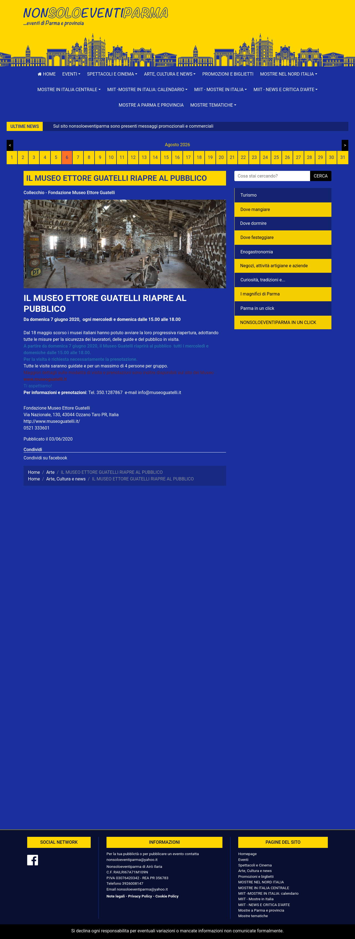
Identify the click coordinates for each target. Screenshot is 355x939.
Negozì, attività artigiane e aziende (274, 265)
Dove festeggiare (257, 237)
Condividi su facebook (45, 458)
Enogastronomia (256, 251)
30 (331, 157)
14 (155, 157)
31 (342, 157)
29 (320, 157)
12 (133, 157)
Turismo (248, 195)
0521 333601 (37, 428)
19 (210, 157)
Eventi (243, 859)
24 (265, 157)
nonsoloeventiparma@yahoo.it (132, 859)
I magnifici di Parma (260, 294)
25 (276, 157)
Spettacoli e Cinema (255, 865)
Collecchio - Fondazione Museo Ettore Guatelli (69, 192)
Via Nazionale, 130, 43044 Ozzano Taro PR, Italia (71, 414)
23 (254, 157)
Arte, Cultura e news (255, 870)
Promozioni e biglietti (227, 74)
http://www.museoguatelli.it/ (52, 421)
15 (166, 157)
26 (287, 157)
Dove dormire (253, 223)
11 (122, 157)
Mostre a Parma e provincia (151, 105)
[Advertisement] (256, 22)
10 (110, 157)
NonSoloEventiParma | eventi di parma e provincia (98, 15)
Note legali (115, 896)
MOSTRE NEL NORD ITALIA (261, 882)
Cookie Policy (166, 896)
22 (243, 157)
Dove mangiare (255, 209)
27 (298, 157)
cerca (321, 176)
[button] (71, 74)
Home (46, 74)
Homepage (247, 853)
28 (309, 157)
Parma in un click (257, 308)
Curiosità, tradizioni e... (262, 279)
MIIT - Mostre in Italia (255, 899)
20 (221, 157)
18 (199, 157)
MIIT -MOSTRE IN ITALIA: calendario (268, 893)
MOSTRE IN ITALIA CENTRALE (263, 888)
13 (144, 157)
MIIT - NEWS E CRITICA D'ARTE (264, 904)
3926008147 (132, 883)
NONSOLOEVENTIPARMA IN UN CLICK (278, 322)
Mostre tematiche (253, 916)
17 (188, 157)
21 (232, 157)
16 (177, 157)
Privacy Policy (140, 896)
